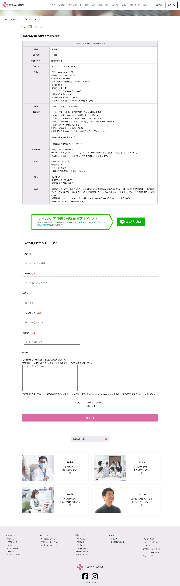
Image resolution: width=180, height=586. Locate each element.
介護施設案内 (81, 541)
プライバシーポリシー (151, 552)
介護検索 (158, 5)
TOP (53, 5)
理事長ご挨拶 (13, 541)
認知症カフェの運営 (84, 551)
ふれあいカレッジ (83, 554)
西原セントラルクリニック (51, 541)
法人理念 (11, 545)
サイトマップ (148, 555)
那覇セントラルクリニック (51, 545)
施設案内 (11, 551)
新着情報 (62, 5)
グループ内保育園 (14, 554)
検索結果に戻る (79, 439)
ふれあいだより (150, 545)
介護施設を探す (82, 545)
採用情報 (171, 5)
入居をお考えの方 (83, 548)
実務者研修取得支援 (118, 541)
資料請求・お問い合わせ (138, 5)
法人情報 (11, 538)
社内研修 (114, 538)
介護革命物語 (150, 538)
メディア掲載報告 (151, 541)
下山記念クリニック (49, 538)
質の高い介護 (81, 538)
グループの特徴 (13, 548)
